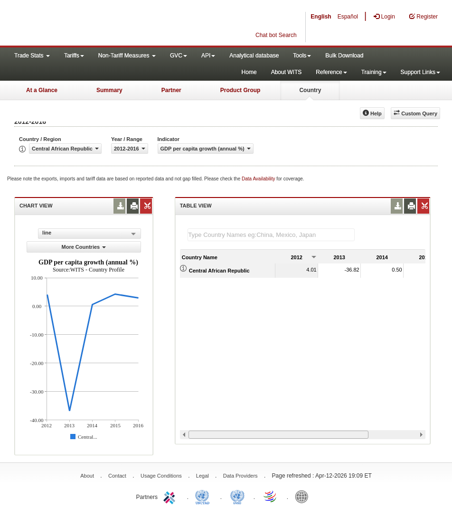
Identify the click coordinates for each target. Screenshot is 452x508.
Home (249, 72)
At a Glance (41, 90)
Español (348, 16)
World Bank (303, 496)
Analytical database (254, 55)
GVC (178, 55)
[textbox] (271, 234)
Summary (109, 90)
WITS (95, 23)
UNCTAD (204, 496)
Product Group (240, 90)
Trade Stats (32, 55)
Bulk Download (344, 55)
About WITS (286, 72)
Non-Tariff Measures (127, 55)
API (208, 55)
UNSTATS (237, 496)
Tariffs (74, 55)
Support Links (420, 72)
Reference (331, 72)
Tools (302, 55)
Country (310, 90)
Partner (171, 90)
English (321, 16)
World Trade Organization (270, 496)
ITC (170, 496)
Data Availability (259, 178)
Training (373, 72)
